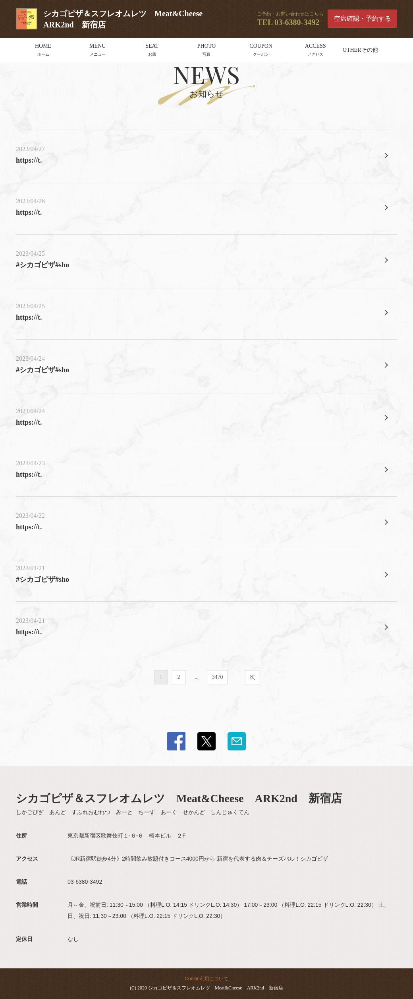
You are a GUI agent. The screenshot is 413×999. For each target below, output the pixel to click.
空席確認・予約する (362, 18)
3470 (217, 677)
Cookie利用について (206, 979)
